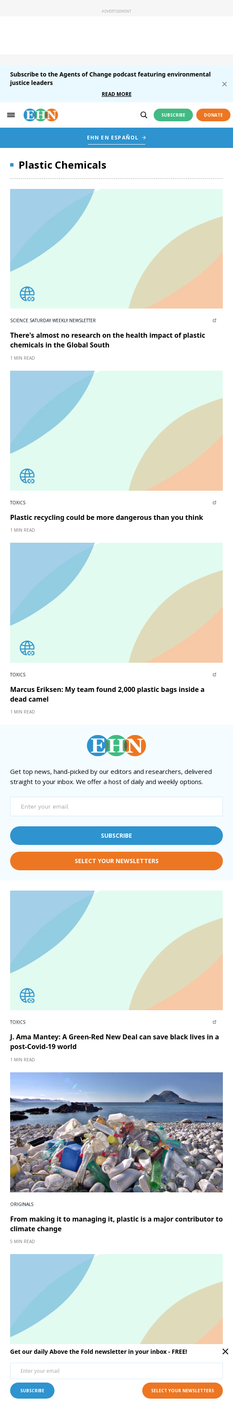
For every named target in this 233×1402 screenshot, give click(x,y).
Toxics (17, 503)
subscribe (116, 835)
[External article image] (116, 249)
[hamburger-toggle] (11, 115)
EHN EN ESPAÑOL (113, 137)
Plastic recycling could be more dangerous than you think (106, 517)
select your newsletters (117, 861)
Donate (213, 115)
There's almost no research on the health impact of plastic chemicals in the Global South (107, 340)
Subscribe (173, 115)
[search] (144, 115)
